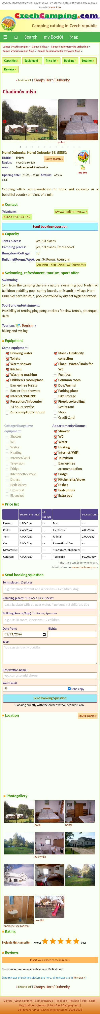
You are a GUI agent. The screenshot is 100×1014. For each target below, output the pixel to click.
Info (84, 1000)
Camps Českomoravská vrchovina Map (59, 51)
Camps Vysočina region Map (18, 51)
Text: (6, 642)
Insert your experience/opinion (50, 960)
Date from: (10, 628)
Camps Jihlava (40, 46)
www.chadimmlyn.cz (70, 211)
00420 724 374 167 (16, 217)
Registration (26, 1005)
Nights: (52, 628)
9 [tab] (68, 147)
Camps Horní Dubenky (52, 80)
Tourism (27, 325)
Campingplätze (44, 1000)
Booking (69, 60)
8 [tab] (62, 147)
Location (87, 60)
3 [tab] (32, 147)
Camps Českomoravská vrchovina (69, 46)
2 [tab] (26, 147)
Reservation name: (15, 670)
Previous (4, 122)
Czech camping (23, 1000)
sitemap (41, 1005)
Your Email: (10, 683)
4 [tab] (38, 147)
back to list (24, 80)
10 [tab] (74, 147)
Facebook (61, 1000)
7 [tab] (56, 147)
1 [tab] (20, 147)
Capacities (10, 60)
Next (95, 122)
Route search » (54, 159)
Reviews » (79, 977)
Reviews (9, 69)
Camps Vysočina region (15, 46)
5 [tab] (44, 147)
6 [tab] (50, 147)
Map (74, 37)
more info (55, 7)
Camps (8, 1000)
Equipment (31, 60)
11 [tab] (80, 147)
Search (30, 37)
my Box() (53, 37)
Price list (51, 60)
